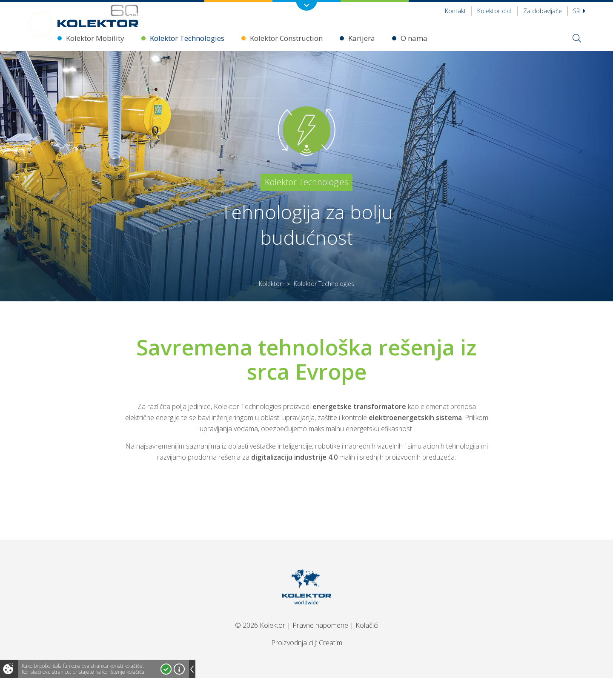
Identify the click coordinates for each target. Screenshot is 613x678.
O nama (414, 38)
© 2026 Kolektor (260, 625)
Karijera (361, 38)
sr (579, 11)
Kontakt (455, 11)
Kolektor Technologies (187, 38)
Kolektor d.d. (494, 11)
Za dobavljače (542, 11)
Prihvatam (166, 669)
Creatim (330, 642)
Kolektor (270, 284)
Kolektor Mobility (95, 38)
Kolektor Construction (286, 38)
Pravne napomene (320, 625)
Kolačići (366, 625)
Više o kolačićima (179, 669)
